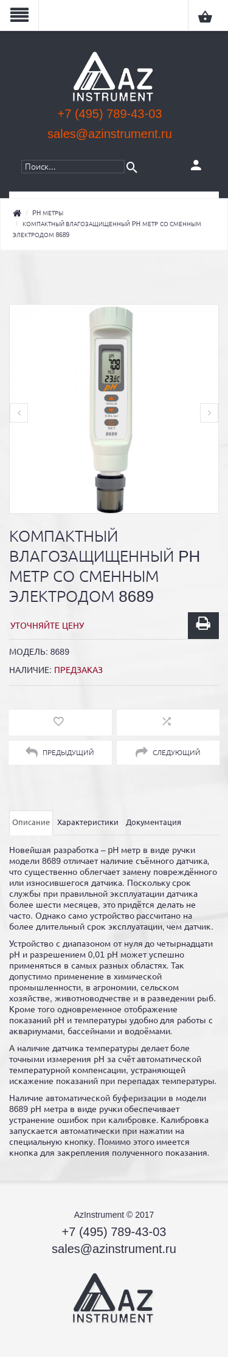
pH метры (47, 213)
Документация (153, 822)
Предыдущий (60, 753)
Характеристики (88, 822)
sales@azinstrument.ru (109, 133)
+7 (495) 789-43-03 (110, 113)
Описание (31, 822)
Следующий (168, 753)
